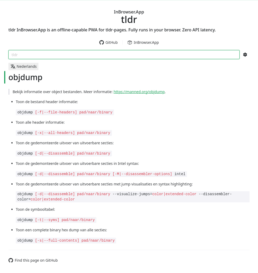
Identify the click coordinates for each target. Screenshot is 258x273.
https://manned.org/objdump (139, 91)
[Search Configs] (245, 54)
